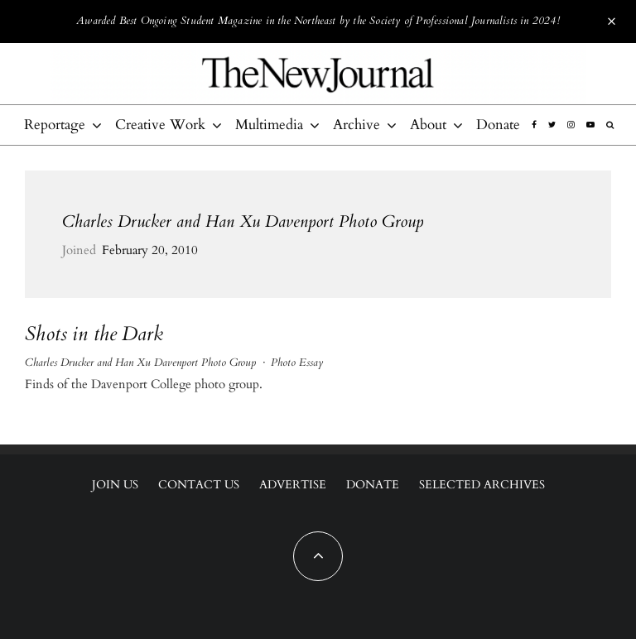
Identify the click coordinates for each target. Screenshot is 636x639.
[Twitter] (551, 125)
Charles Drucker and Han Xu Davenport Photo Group (242, 221)
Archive (356, 124)
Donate (498, 124)
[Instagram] (571, 125)
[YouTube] (590, 125)
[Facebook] (534, 125)
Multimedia (269, 124)
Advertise (292, 484)
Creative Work (160, 124)
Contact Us (198, 484)
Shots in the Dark (94, 335)
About (428, 124)
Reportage (54, 124)
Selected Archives (482, 484)
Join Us (115, 484)
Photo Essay (297, 362)
